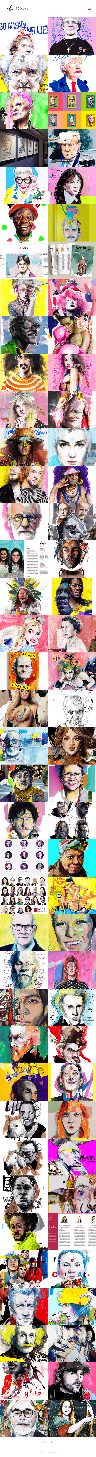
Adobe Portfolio (52, 1452)
